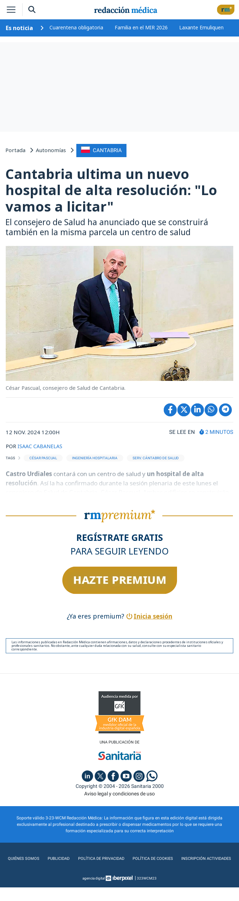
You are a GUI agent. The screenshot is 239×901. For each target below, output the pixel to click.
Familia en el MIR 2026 (141, 27)
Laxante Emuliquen (201, 27)
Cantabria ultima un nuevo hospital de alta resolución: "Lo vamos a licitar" (111, 189)
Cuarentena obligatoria (76, 27)
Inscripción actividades (119, 872)
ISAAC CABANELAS (41, 445)
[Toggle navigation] (11, 9)
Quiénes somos (50, 857)
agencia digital (93, 892)
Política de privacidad (130, 857)
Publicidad (86, 857)
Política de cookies (183, 857)
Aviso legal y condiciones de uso (119, 793)
